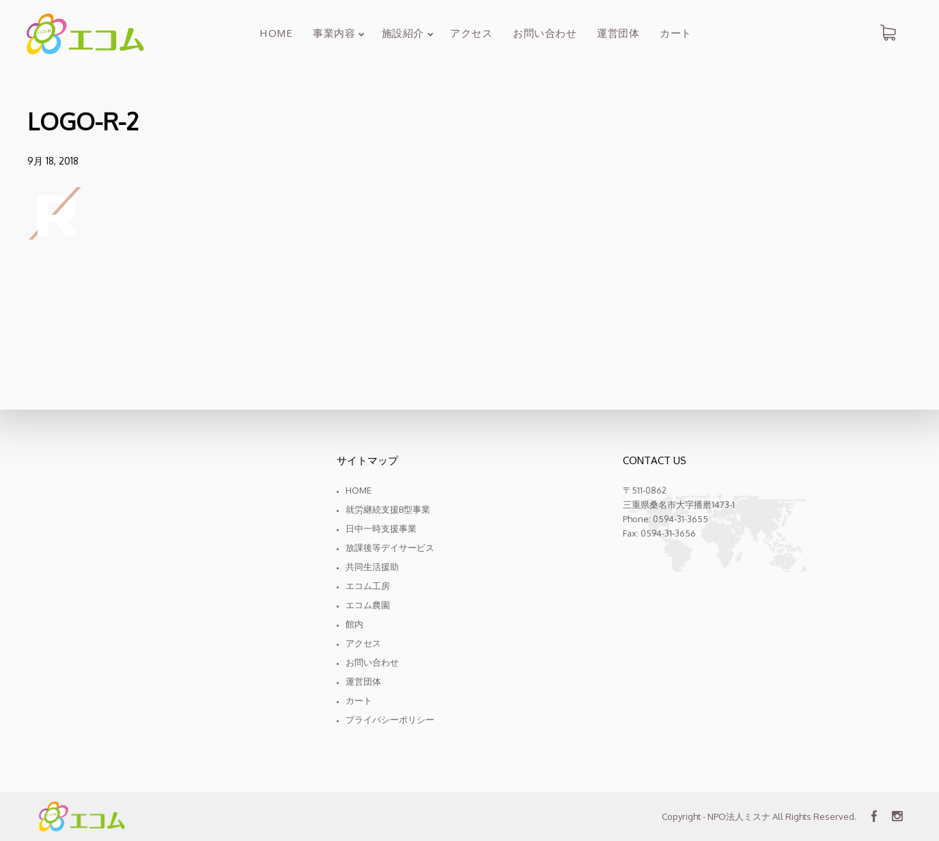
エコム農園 (368, 604)
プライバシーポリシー (390, 719)
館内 (354, 623)
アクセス (363, 643)
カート (359, 700)
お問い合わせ (372, 662)
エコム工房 (368, 585)
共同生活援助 (372, 566)
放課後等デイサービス (390, 547)
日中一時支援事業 (381, 528)
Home (359, 490)
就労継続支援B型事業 (388, 509)
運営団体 (363, 681)
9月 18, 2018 (53, 161)
